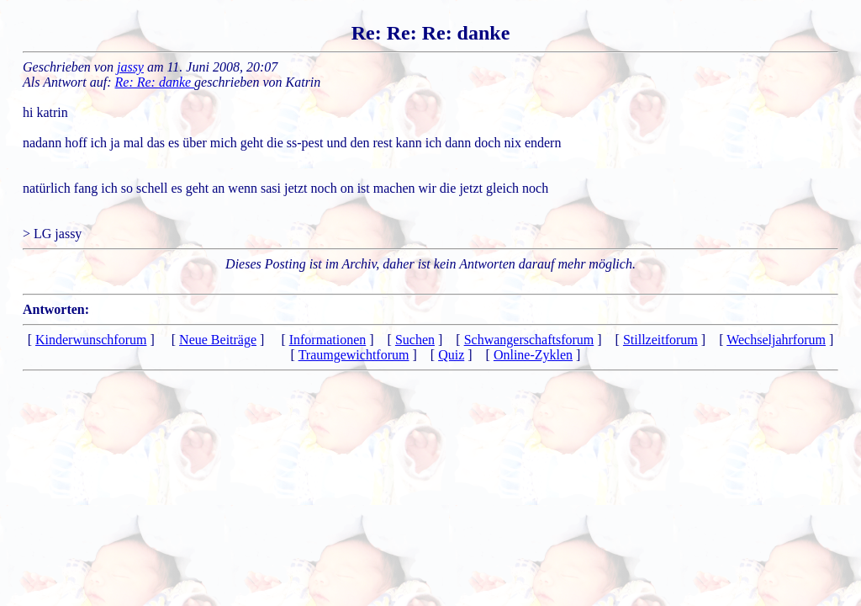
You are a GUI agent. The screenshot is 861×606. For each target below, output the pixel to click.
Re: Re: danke (155, 82)
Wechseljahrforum (776, 339)
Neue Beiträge (217, 339)
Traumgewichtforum (353, 355)
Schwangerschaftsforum (529, 339)
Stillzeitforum (660, 339)
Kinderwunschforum (90, 339)
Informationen (328, 339)
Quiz (451, 355)
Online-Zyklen (533, 355)
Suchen (415, 339)
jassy (130, 67)
